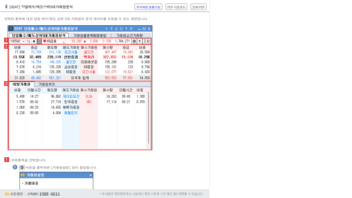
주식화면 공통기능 (148, 7)
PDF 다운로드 (176, 7)
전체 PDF (199, 7)
